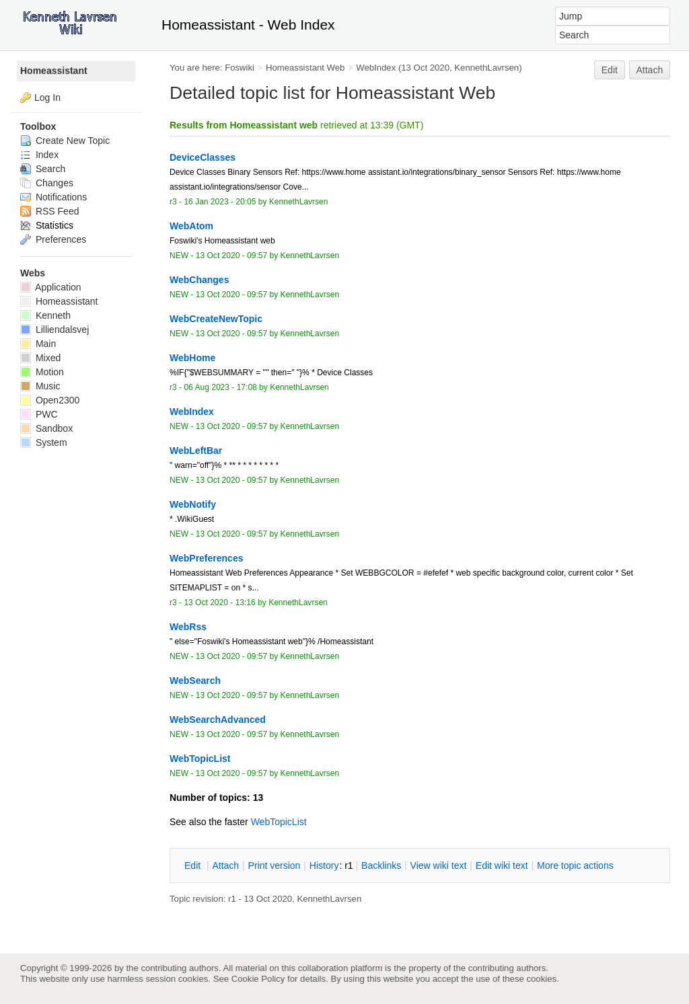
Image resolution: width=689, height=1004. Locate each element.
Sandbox (46, 428)
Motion (42, 371)
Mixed (40, 357)
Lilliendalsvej (54, 329)
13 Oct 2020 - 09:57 (231, 255)
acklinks (381, 865)
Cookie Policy (258, 979)
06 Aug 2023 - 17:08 (220, 387)
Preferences (53, 239)
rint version (274, 865)
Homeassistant (53, 70)
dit (193, 865)
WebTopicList (279, 821)
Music (40, 386)
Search (42, 168)
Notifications (53, 197)
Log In (47, 97)
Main (38, 343)
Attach (650, 70)
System (43, 442)
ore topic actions (575, 865)
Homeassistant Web (305, 68)
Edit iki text (502, 865)
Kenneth (45, 315)
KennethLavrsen (486, 68)
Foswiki (239, 68)
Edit (610, 70)
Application (50, 287)
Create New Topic (65, 140)
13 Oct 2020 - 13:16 (219, 602)
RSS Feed (49, 211)
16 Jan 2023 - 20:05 (220, 201)
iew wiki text (438, 865)
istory (324, 865)
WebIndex (376, 68)
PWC (39, 414)
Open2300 (49, 400)
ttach (225, 865)
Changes (46, 183)
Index (39, 154)
